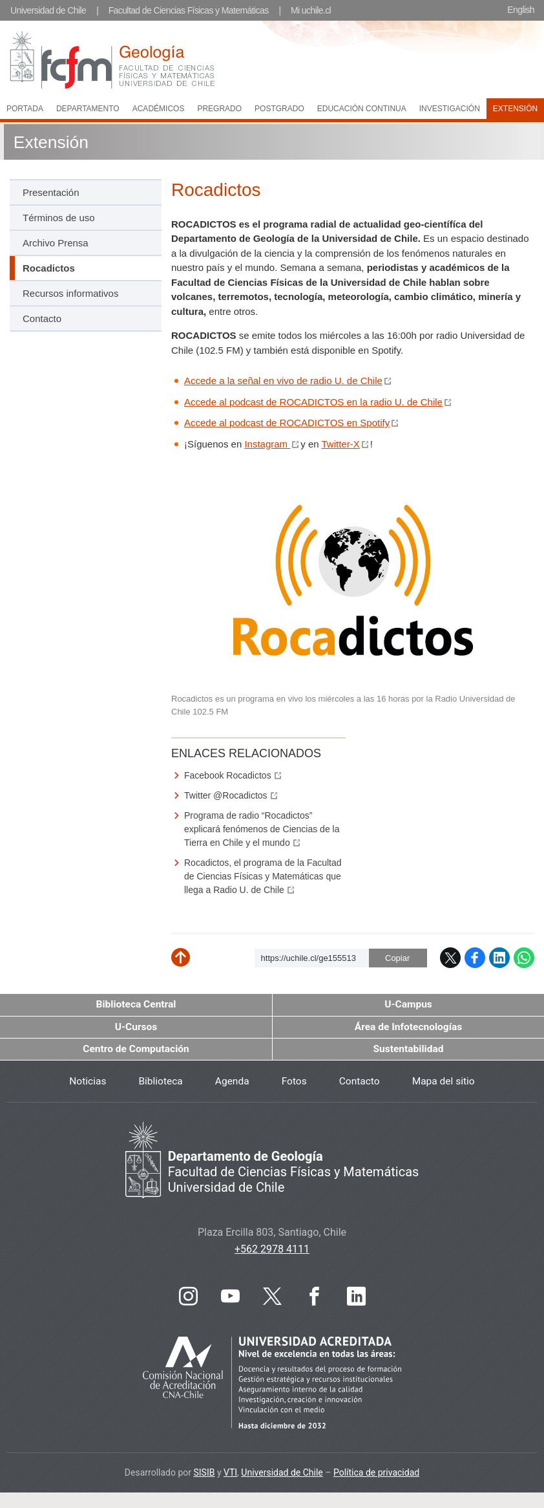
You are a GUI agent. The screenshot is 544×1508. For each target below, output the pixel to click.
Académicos (158, 108)
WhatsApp (524, 958)
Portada (24, 108)
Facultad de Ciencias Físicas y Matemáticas (189, 10)
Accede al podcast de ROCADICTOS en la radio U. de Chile (313, 402)
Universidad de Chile (48, 10)
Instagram (267, 444)
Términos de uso (59, 218)
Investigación (449, 108)
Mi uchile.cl (311, 10)
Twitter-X (341, 444)
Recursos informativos (70, 293)
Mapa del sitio (445, 1083)
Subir (190, 963)
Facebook (474, 958)
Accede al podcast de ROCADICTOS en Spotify (287, 423)
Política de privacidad (376, 1474)
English (520, 10)
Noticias (84, 1083)
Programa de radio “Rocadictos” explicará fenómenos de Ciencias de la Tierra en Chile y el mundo (261, 829)
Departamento (88, 108)
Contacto (42, 319)
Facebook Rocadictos (227, 776)
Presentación (51, 193)
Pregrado (219, 108)
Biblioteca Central (136, 1005)
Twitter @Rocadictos (225, 796)
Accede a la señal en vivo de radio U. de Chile (283, 381)
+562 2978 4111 (272, 1251)
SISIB (203, 1474)
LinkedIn (499, 958)
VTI (230, 1474)
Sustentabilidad (408, 1050)
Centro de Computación (136, 1050)
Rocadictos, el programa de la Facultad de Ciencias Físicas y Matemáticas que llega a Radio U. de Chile (263, 877)
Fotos (294, 1083)
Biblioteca (159, 1083)
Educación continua (361, 108)
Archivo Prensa (56, 243)
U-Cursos (136, 1028)
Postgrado (279, 108)
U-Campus (408, 1005)
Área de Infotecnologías (408, 1028)
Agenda (231, 1083)
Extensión (51, 141)
